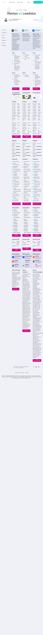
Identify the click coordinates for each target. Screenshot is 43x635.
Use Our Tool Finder (38, 2)
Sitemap (26, 372)
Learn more (15, 88)
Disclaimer (22, 372)
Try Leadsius (25, 330)
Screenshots (4, 32)
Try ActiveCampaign (37, 360)
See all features (16, 203)
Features (3, 37)
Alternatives (4, 45)
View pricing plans (16, 136)
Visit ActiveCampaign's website (37, 250)
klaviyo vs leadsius (23, 10)
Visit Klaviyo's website (16, 249)
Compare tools (12, 2)
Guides (29, 2)
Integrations (4, 40)
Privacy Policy (17, 372)
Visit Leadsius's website (27, 248)
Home (17, 10)
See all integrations (16, 235)
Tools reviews (21, 2)
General (3, 42)
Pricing (3, 35)
